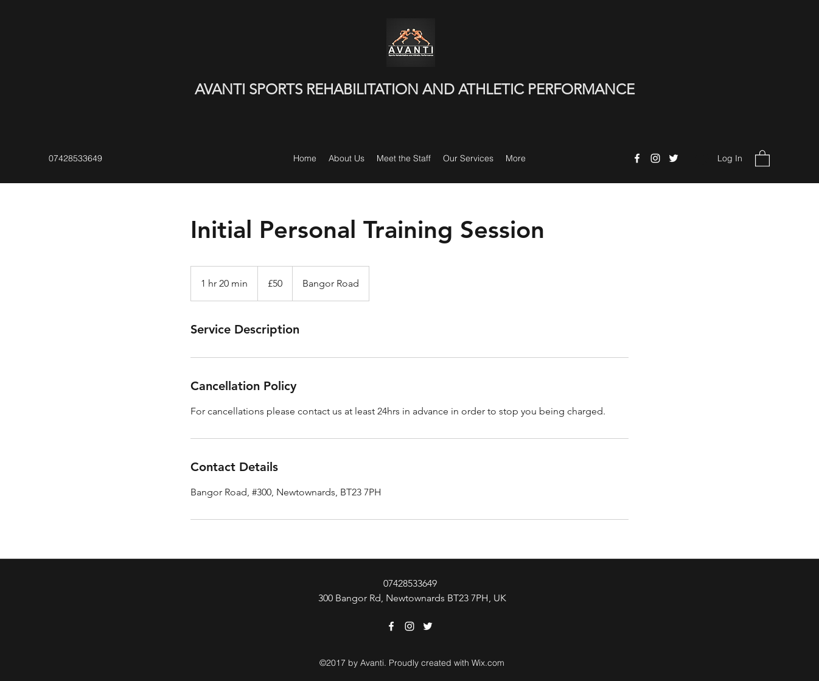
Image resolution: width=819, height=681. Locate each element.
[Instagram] (655, 158)
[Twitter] (673, 158)
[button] (762, 158)
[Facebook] (637, 158)
